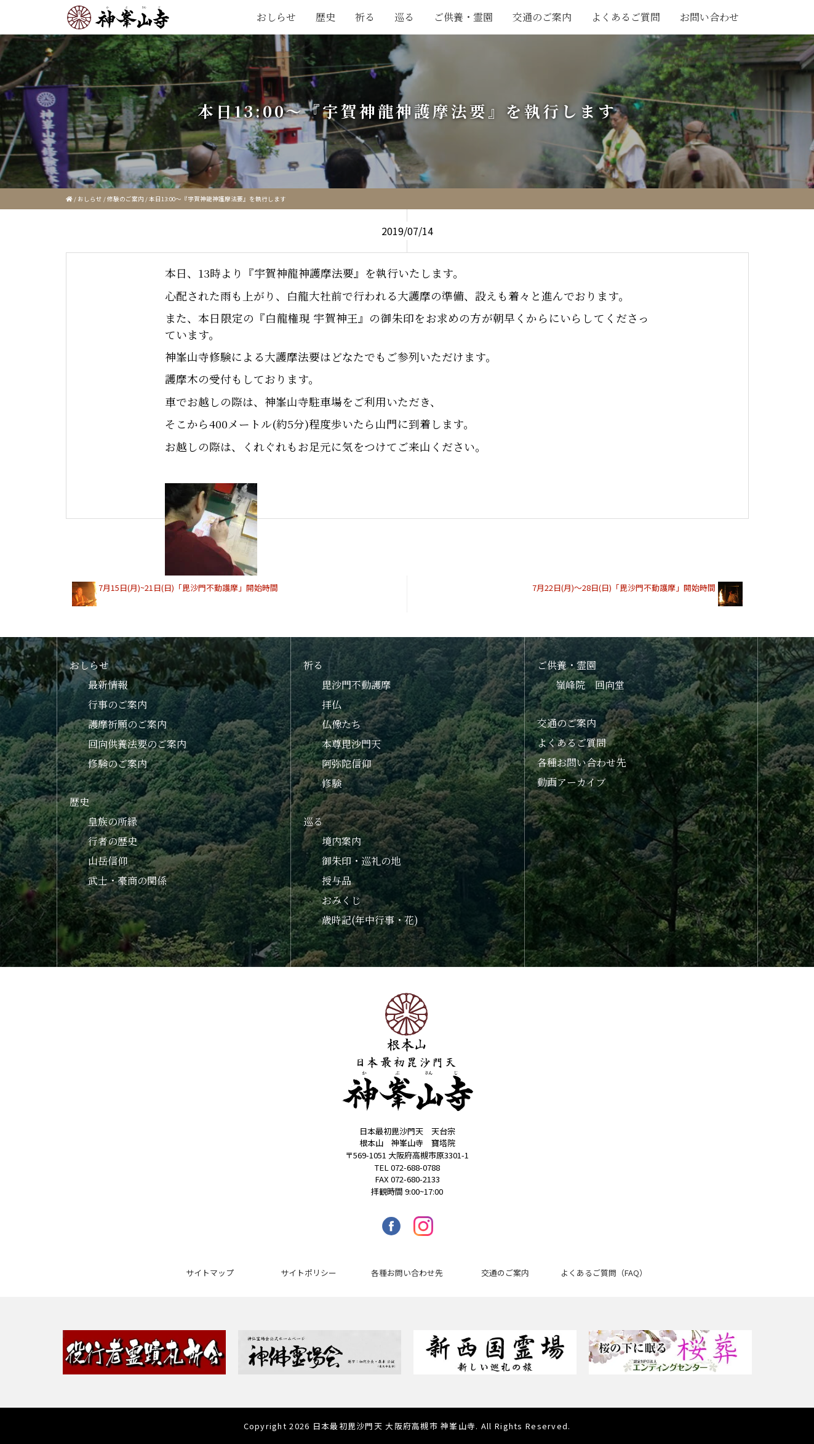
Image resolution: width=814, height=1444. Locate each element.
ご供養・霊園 (463, 17)
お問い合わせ (709, 17)
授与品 (336, 880)
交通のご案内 (542, 17)
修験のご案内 (125, 199)
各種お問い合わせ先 (581, 762)
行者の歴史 (112, 841)
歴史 (325, 17)
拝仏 (331, 704)
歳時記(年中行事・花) (370, 920)
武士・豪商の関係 (127, 880)
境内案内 (341, 841)
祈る (365, 17)
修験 (331, 783)
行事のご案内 (117, 704)
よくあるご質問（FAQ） (604, 1272)
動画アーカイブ (571, 782)
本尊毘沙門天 (351, 744)
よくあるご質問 (625, 17)
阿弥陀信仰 (346, 763)
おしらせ (276, 17)
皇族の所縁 (112, 821)
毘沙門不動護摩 (356, 685)
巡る (404, 17)
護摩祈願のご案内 (127, 724)
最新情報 (107, 685)
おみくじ (341, 900)
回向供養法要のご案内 (137, 744)
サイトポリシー (309, 1272)
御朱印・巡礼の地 (361, 861)
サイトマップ (210, 1272)
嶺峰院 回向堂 (590, 685)
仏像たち (341, 724)
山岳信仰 (107, 861)
